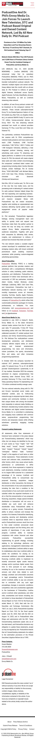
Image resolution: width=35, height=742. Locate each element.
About (9, 722)
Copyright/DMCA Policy (8, 729)
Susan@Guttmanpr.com (10, 649)
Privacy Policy (22, 729)
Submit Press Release (10, 725)
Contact (31, 729)
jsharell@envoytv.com (9, 659)
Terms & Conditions (25, 725)
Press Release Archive (20, 722)
